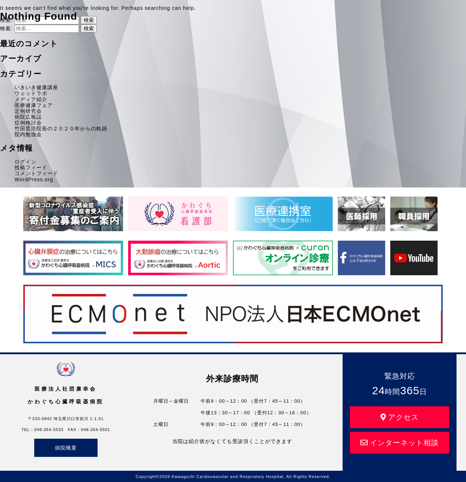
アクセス (399, 417)
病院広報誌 (28, 117)
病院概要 (66, 448)
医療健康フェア (34, 105)
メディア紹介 (31, 99)
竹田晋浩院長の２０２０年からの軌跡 (61, 128)
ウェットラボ (31, 93)
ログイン (25, 162)
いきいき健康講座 (36, 87)
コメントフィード (36, 173)
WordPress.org (34, 179)
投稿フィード (31, 167)
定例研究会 (28, 111)
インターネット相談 (399, 443)
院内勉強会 (28, 134)
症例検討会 (28, 123)
